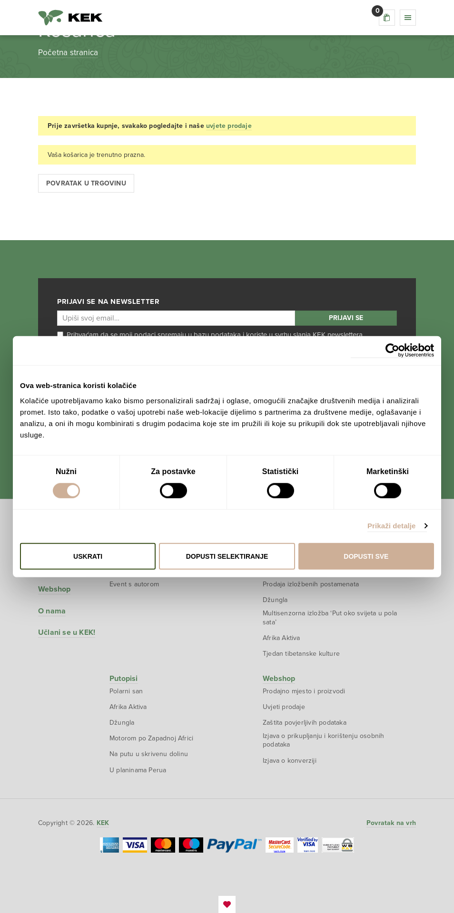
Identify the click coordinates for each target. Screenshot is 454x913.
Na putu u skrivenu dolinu (148, 754)
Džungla (275, 600)
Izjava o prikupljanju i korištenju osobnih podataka (323, 740)
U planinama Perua (137, 770)
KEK (70, 18)
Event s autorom (134, 584)
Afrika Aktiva (281, 638)
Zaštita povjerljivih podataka (304, 723)
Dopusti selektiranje (227, 556)
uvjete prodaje (229, 126)
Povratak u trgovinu (86, 183)
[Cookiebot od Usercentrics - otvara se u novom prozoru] (392, 350)
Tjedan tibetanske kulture (301, 654)
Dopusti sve (366, 556)
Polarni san (126, 691)
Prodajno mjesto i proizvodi (304, 691)
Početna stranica (68, 53)
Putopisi (123, 678)
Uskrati (87, 556)
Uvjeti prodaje (284, 707)
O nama (52, 611)
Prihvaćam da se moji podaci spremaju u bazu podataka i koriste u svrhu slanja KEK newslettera (210, 334)
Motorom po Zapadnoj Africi (151, 738)
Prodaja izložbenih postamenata (311, 584)
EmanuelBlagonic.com (227, 904)
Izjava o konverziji (289, 761)
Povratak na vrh (391, 823)
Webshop (54, 589)
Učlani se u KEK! (66, 632)
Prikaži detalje (391, 526)
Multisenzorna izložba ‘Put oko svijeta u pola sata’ (330, 617)
